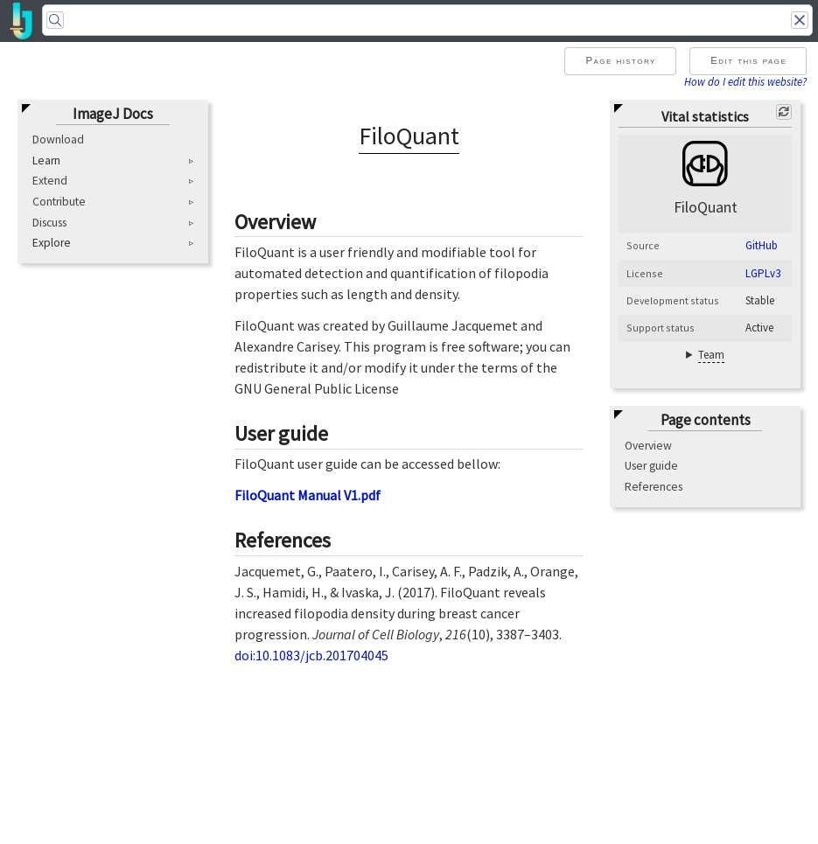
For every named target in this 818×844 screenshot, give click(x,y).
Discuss (49, 222)
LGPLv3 (762, 273)
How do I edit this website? (745, 81)
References (653, 486)
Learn (46, 161)
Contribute (59, 201)
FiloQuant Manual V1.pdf (307, 495)
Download (58, 139)
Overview (648, 445)
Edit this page (748, 60)
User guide (651, 465)
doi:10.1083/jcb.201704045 (311, 655)
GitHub (761, 245)
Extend (49, 180)
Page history (620, 60)
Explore (51, 243)
